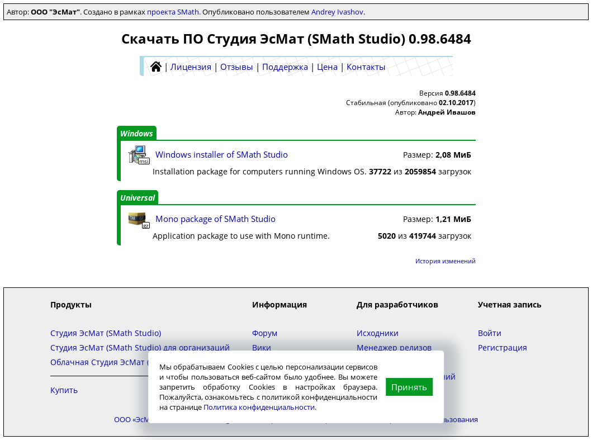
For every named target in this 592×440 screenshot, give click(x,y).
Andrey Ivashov (337, 12)
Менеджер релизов (394, 347)
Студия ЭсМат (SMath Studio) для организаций (140, 347)
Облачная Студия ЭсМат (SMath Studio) (126, 362)
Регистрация (502, 347)
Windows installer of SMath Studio (221, 154)
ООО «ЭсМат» (137, 419)
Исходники (378, 333)
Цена (327, 66)
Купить (64, 390)
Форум (264, 333)
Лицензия (191, 66)
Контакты (366, 66)
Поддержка (285, 66)
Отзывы (236, 66)
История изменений (445, 261)
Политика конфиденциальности (259, 407)
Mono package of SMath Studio (215, 218)
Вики (261, 347)
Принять (409, 386)
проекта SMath (173, 12)
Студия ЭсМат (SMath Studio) (105, 333)
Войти (489, 333)
